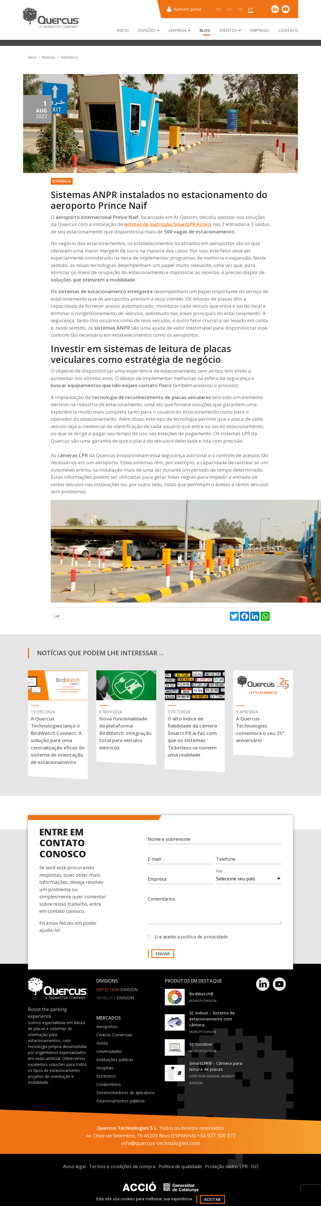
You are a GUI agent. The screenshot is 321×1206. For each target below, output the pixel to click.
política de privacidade (204, 937)
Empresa (157, 879)
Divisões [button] (148, 30)
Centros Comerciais (114, 1034)
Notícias (48, 57)
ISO (254, 1166)
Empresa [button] (179, 30)
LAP (57, 616)
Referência (69, 57)
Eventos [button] (230, 30)
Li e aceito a (191, 937)
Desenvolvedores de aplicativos (125, 1092)
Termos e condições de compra (122, 1166)
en (219, 9)
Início (123, 30)
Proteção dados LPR (226, 1166)
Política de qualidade (180, 1166)
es (229, 9)
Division (117, 989)
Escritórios (106, 1076)
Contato (288, 30)
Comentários (161, 899)
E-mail (154, 859)
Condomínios (108, 1084)
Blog (205, 30)
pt (250, 9)
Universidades (109, 1051)
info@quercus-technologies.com (160, 1143)
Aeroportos (106, 1026)
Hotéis (102, 1043)
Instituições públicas (114, 1059)
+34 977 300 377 (216, 1135)
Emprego (259, 30)
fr (239, 9)
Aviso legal (74, 1166)
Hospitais (104, 1068)
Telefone (225, 859)
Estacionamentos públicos (120, 1101)
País (219, 871)
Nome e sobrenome (169, 839)
